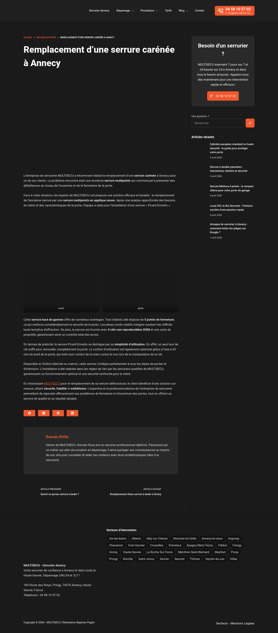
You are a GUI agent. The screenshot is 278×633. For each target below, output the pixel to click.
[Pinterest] (58, 413)
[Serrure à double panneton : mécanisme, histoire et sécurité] (199, 171)
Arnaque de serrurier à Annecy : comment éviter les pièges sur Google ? (229, 228)
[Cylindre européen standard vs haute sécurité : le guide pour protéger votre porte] (199, 149)
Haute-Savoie (132, 552)
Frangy (237, 545)
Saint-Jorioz (146, 559)
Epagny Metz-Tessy (200, 545)
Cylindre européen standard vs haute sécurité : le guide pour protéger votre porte (232, 148)
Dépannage (125, 11)
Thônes (195, 559)
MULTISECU (52, 383)
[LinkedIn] (72, 413)
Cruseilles (156, 545)
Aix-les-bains (117, 538)
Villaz (233, 559)
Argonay (233, 538)
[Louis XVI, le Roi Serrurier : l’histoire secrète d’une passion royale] (199, 210)
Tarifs (168, 10)
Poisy (234, 552)
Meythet (220, 552)
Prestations (150, 11)
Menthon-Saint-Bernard (193, 552)
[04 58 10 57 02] (234, 11)
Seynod (180, 559)
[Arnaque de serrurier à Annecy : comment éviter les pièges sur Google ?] (199, 229)
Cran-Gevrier (136, 545)
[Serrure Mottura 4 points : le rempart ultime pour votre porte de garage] (199, 190)
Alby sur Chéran (157, 538)
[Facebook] (29, 413)
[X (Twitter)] (44, 413)
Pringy (113, 559)
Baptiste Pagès (86, 622)
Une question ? (200, 116)
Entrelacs (175, 545)
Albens (136, 538)
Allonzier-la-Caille (184, 538)
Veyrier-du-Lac (215, 559)
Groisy (113, 552)
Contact (200, 10)
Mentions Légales (243, 623)
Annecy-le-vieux (212, 538)
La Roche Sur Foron (159, 552)
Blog (184, 11)
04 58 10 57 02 (50, 595)
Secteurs (222, 623)
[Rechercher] (250, 123)
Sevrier (164, 559)
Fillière (222, 545)
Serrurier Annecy (99, 10)
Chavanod (116, 545)
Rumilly (128, 559)
